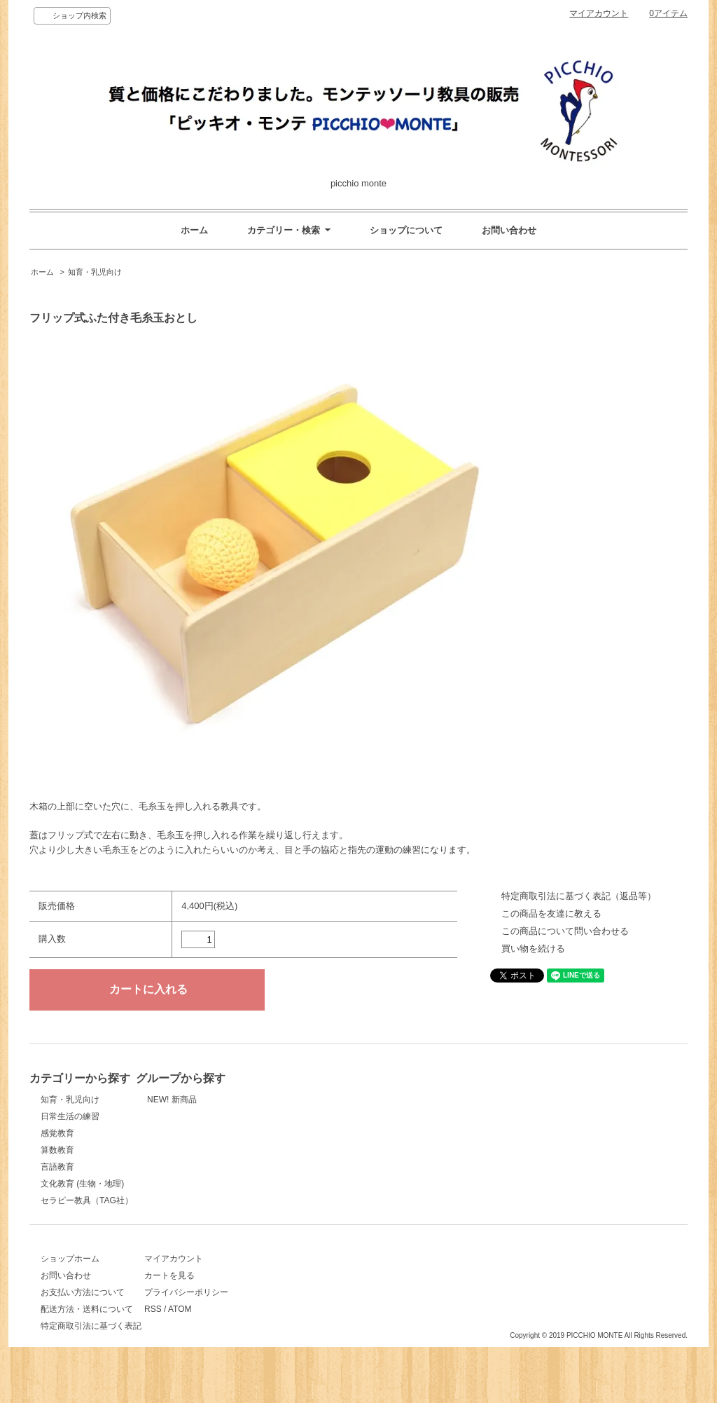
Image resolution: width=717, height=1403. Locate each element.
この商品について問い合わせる (565, 931)
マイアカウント (598, 13)
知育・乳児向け (95, 272)
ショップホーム (70, 1274)
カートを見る (227, 1291)
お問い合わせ (509, 230)
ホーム (194, 230)
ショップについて (406, 230)
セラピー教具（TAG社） (87, 1200)
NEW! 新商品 (226, 1099)
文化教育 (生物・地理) (82, 1184)
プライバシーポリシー (244, 1308)
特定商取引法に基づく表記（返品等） (578, 896)
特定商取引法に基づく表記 (91, 1341)
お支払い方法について (83, 1308)
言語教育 (57, 1167)
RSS (210, 1324)
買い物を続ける (533, 948)
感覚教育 (57, 1133)
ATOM (237, 1324)
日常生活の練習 (70, 1116)
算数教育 (57, 1150)
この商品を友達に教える (551, 913)
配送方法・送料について (87, 1324)
